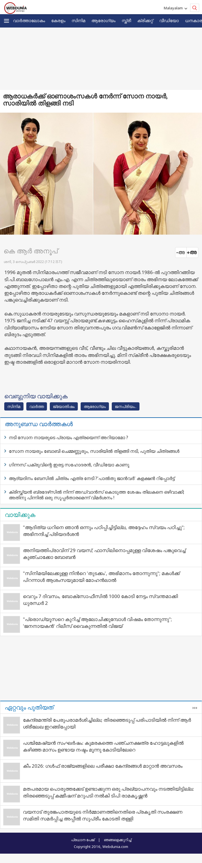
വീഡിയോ (169, 20)
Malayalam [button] (174, 7)
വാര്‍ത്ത (36, 406)
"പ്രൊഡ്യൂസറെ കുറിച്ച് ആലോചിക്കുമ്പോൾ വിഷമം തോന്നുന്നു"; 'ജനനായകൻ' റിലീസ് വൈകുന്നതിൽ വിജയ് (97, 622)
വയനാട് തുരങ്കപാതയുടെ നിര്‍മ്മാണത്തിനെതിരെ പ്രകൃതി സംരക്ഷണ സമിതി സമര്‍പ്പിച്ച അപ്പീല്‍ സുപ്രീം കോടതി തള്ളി (102, 815)
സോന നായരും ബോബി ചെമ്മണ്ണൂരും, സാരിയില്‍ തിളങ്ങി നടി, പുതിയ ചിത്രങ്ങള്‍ (94, 451)
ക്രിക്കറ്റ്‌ (145, 20)
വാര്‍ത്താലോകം (29, 20)
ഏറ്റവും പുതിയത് (29, 707)
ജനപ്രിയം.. (125, 406)
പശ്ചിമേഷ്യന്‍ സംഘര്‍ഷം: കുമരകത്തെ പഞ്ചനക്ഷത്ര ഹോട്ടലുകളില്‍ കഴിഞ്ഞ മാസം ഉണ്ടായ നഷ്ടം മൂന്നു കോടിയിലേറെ (103, 746)
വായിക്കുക (20, 515)
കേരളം (58, 20)
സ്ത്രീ (126, 20)
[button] (6, 21)
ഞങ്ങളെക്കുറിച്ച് (117, 839)
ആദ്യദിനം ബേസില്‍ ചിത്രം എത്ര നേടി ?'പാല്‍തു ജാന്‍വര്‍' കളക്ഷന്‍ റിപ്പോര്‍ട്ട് (92, 478)
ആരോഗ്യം (103, 20)
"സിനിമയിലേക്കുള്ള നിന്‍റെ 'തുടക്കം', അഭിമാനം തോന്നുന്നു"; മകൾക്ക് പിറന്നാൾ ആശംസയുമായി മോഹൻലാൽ (101, 576)
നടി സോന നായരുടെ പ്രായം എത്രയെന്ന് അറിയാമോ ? (68, 437)
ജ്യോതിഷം (64, 406)
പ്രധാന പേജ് (82, 839)
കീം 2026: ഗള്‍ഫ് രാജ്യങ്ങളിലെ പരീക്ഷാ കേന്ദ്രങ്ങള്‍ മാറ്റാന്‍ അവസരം (102, 766)
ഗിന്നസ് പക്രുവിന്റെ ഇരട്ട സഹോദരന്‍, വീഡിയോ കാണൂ (69, 465)
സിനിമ (78, 20)
